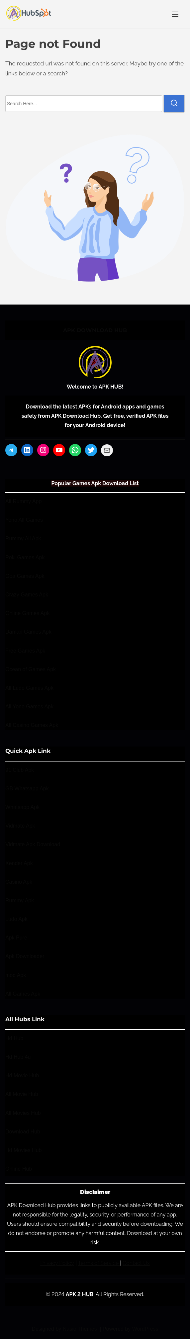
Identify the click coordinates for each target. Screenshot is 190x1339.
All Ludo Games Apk (29, 688)
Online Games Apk (27, 613)
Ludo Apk (16, 919)
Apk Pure (16, 937)
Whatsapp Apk (22, 807)
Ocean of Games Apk (30, 669)
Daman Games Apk (28, 632)
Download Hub (22, 1131)
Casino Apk (18, 882)
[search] (174, 104)
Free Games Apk (25, 651)
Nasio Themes (80, 1329)
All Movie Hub (21, 1094)
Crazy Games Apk (26, 594)
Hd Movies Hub (23, 1150)
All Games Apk (22, 994)
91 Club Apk (19, 770)
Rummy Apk (19, 900)
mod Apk (15, 975)
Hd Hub (14, 1038)
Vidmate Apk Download (32, 844)
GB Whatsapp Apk (27, 788)
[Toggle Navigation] (175, 14)
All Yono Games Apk (29, 706)
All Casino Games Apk (31, 725)
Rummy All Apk (23, 539)
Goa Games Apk (24, 576)
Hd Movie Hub (22, 1075)
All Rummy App (23, 501)
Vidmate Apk (20, 826)
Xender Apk (19, 863)
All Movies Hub (23, 1113)
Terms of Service (99, 1263)
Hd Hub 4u (18, 1057)
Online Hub (18, 1169)
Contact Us (136, 1263)
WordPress (145, 1329)
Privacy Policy (57, 1263)
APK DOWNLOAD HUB (95, 330)
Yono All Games (24, 520)
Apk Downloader (24, 956)
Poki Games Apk (25, 557)
